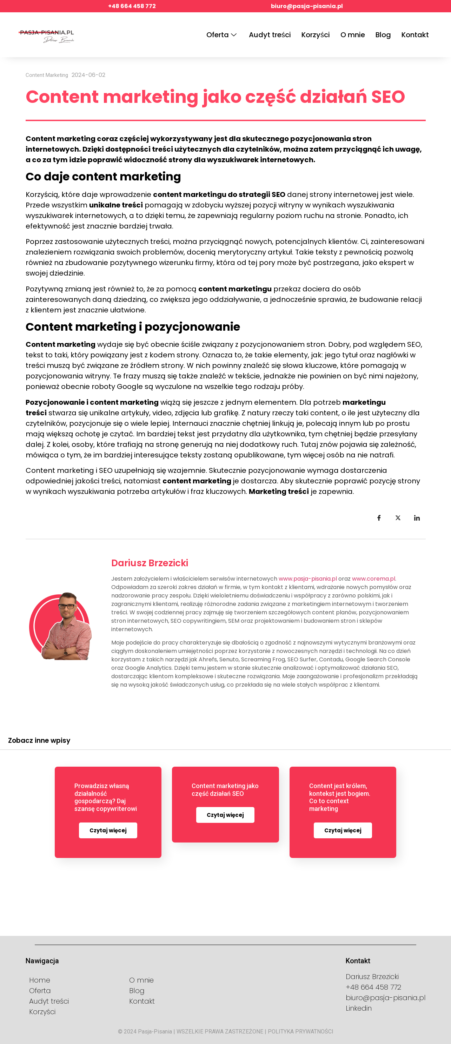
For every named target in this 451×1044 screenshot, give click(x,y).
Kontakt (415, 35)
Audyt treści (270, 35)
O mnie (352, 35)
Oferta (222, 35)
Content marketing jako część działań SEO (225, 789)
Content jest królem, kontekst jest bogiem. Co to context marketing (339, 797)
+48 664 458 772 (132, 6)
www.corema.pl (373, 579)
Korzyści (315, 35)
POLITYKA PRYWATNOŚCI (300, 1031)
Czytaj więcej (108, 830)
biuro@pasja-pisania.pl (307, 6)
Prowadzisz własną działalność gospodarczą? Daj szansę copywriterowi (105, 797)
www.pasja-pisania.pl (308, 579)
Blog (383, 35)
